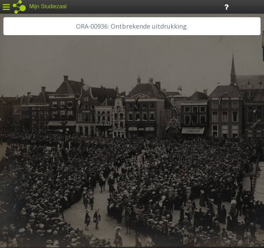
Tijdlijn (116, 6)
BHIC (15, 102)
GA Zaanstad (24, 110)
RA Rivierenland (27, 164)
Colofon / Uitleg (80, 196)
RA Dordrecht (25, 148)
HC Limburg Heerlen (33, 117)
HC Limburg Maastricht (36, 125)
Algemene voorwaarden (34, 205)
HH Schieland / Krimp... (35, 141)
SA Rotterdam (25, 172)
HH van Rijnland (27, 133)
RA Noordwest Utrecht (36, 156)
